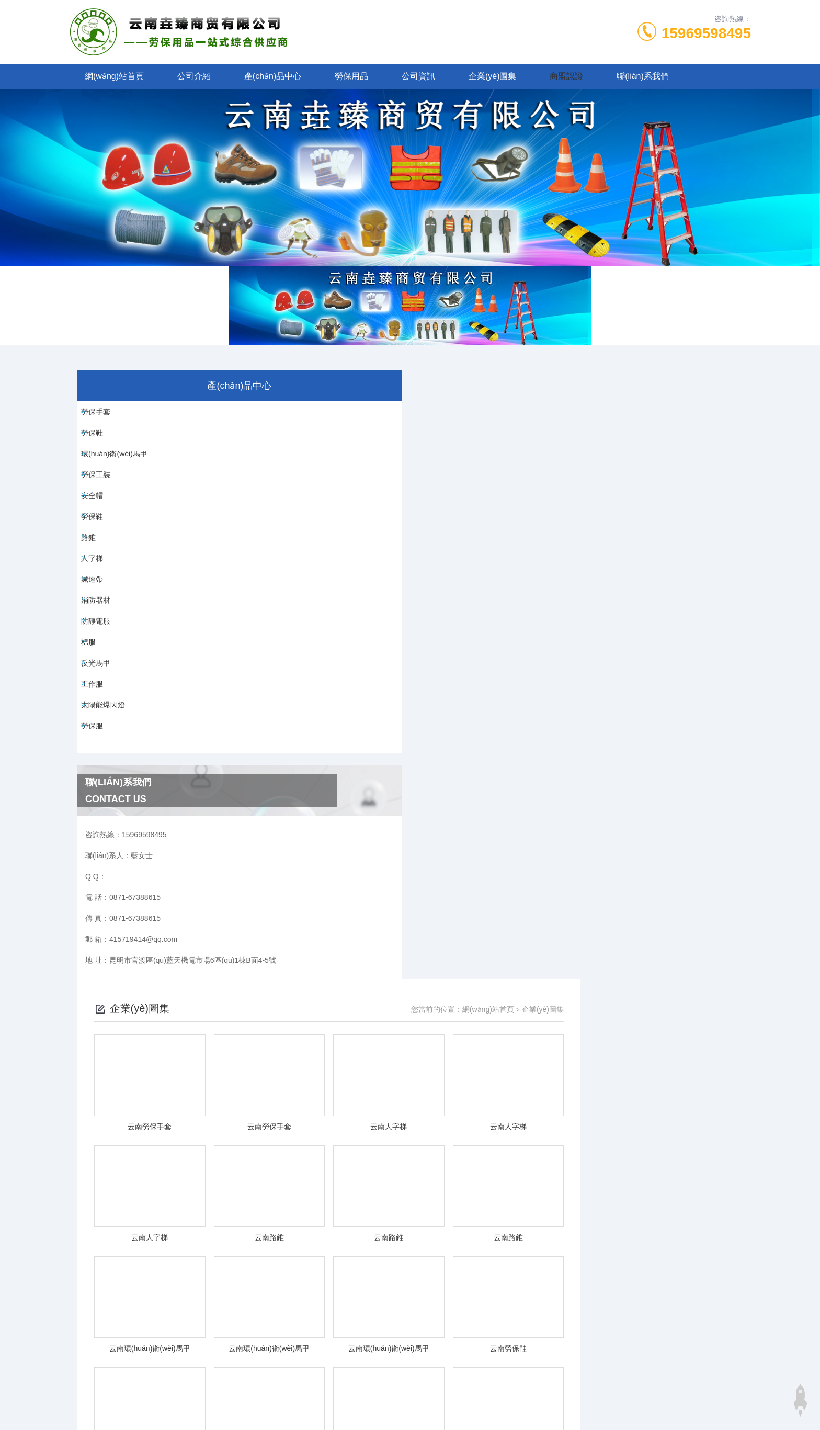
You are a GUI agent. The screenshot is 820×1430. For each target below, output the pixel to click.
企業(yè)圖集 (493, 76)
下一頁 (530, 998)
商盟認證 (566, 76)
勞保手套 (102, 416)
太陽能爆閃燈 (110, 833)
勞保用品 (351, 76)
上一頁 (469, 998)
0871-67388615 (321, 1184)
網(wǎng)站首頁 (114, 76)
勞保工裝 (102, 505)
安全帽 (99, 535)
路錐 (95, 595)
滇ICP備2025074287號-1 (496, 1201)
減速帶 (99, 654)
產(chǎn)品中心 (272, 76)
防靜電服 (102, 714)
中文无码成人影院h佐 (35, 1403)
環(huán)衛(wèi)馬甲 (121, 475)
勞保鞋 (99, 446)
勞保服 (99, 863)
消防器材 (102, 684)
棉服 (95, 744)
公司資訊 (418, 76)
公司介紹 (194, 76)
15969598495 (706, 33)
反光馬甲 (102, 774)
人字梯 (99, 625)
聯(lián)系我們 (643, 76)
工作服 (99, 804)
